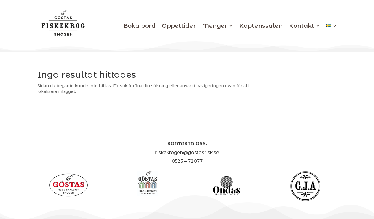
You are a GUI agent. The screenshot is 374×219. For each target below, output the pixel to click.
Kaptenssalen (261, 25)
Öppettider (179, 25)
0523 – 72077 (187, 161)
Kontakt (301, 25)
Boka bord (139, 25)
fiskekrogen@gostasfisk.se (187, 152)
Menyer (214, 25)
